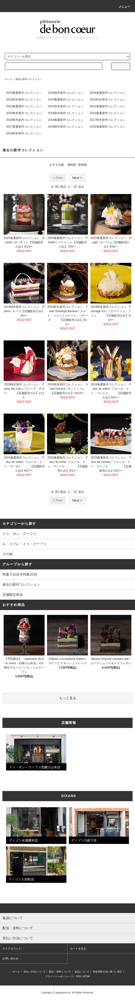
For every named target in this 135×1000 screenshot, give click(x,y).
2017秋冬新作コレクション (107, 120)
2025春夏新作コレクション (24, 92)
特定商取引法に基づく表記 (107, 971)
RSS (78, 976)
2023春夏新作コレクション (65, 99)
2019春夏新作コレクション (107, 113)
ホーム (8, 79)
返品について (82, 971)
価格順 (71, 164)
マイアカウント (11, 948)
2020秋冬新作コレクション (24, 113)
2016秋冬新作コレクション (65, 126)
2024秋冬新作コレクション (65, 92)
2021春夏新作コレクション (107, 106)
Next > (77, 178)
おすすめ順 (56, 164)
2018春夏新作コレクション (65, 120)
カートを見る (78, 948)
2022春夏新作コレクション (24, 106)
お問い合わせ (10, 958)
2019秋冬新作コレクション (65, 113)
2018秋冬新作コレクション (24, 120)
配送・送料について (60, 971)
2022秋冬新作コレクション (107, 99)
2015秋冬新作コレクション (24, 133)
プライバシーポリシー (57, 976)
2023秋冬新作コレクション (24, 99)
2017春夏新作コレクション (24, 126)
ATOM (86, 976)
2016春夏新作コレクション (107, 126)
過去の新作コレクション (29, 79)
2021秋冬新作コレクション (65, 106)
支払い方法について (34, 971)
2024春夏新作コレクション (107, 92)
